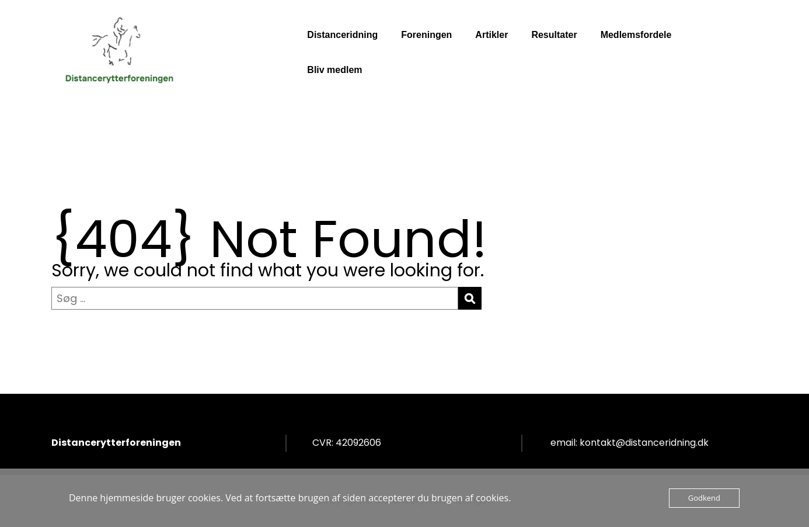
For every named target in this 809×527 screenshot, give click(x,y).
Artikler (491, 35)
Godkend (704, 498)
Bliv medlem (334, 70)
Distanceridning (342, 35)
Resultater (554, 35)
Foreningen (426, 35)
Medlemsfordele (636, 35)
